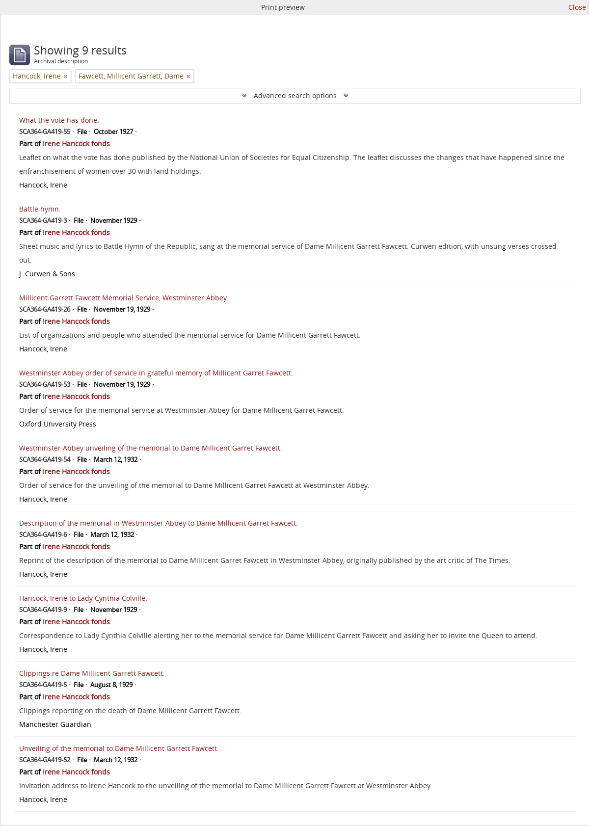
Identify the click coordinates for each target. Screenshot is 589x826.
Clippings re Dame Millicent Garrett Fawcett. (92, 673)
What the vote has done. (59, 120)
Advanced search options (295, 95)
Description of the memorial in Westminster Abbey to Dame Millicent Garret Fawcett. (158, 523)
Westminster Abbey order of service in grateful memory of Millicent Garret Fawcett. (156, 372)
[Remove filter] (66, 76)
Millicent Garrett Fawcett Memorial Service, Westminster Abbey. (124, 297)
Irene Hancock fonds (76, 143)
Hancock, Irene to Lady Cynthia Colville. (83, 598)
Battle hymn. (40, 208)
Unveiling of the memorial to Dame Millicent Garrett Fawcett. (119, 748)
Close (577, 7)
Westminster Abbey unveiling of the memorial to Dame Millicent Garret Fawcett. (150, 448)
